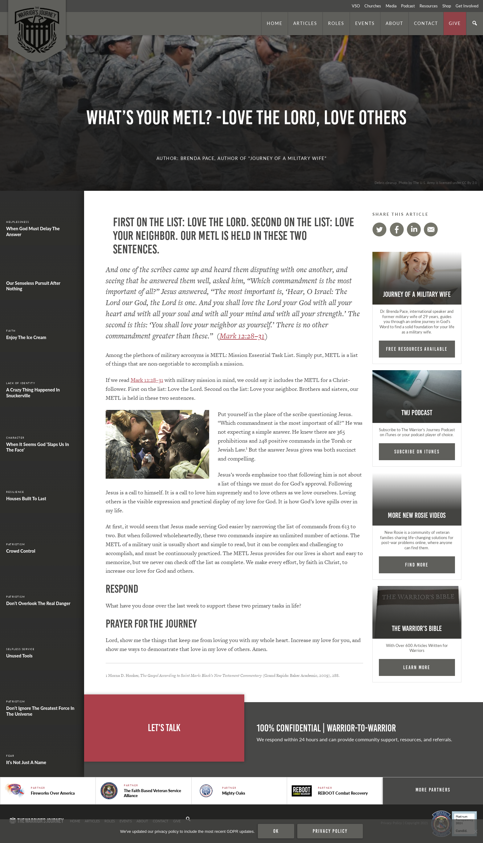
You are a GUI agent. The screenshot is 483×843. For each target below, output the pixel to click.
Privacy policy (330, 831)
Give (455, 23)
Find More (416, 564)
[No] (475, 831)
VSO (356, 6)
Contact (426, 23)
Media (391, 6)
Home (274, 23)
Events (365, 23)
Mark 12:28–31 (242, 335)
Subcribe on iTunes (417, 451)
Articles (305, 23)
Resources (429, 6)
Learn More (416, 667)
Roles (336, 23)
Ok (276, 831)
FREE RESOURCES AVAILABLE (417, 349)
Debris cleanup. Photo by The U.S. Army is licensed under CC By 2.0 (426, 182)
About (394, 23)
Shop (446, 6)
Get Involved (467, 6)
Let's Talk (164, 727)
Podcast (408, 6)
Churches (372, 6)
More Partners (433, 789)
